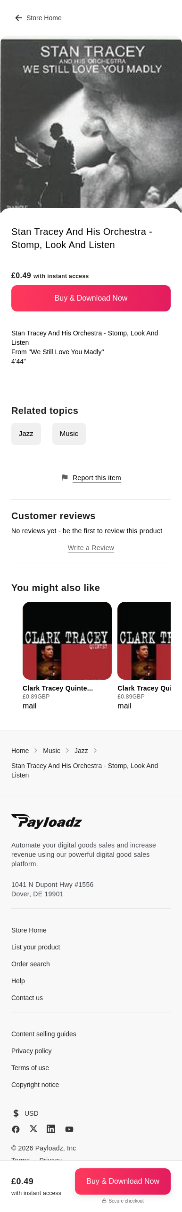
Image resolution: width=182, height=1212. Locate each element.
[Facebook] (15, 1129)
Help (18, 981)
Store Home (38, 18)
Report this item (91, 478)
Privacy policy (31, 1051)
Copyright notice (35, 1084)
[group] (67, 657)
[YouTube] (69, 1129)
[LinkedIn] (51, 1129)
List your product (35, 947)
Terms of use (30, 1068)
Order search (30, 964)
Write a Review (91, 548)
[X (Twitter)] (33, 1129)
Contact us (27, 998)
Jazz (26, 433)
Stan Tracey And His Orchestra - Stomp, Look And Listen (84, 770)
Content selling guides (43, 1034)
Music (69, 433)
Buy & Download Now (91, 298)
